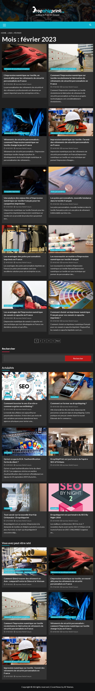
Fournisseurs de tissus (23, 569)
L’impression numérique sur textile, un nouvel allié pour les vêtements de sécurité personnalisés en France (24, 78)
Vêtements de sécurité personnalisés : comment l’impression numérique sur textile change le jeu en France (22, 142)
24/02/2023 (9, 262)
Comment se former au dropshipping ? (68, 403)
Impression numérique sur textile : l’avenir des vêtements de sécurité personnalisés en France (70, 142)
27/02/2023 (9, 84)
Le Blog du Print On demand (47, 15)
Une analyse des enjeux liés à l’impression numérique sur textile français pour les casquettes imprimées (23, 201)
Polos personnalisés (58, 191)
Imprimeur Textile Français (23, 84)
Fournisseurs (9, 569)
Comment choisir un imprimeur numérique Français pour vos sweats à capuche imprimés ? (70, 315)
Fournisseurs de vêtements (14, 572)
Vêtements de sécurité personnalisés (17, 69)
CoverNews (56, 687)
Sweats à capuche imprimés (14, 306)
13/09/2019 (9, 465)
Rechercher (8, 348)
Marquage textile (30, 572)
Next (58, 341)
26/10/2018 (55, 521)
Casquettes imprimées (12, 191)
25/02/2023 (9, 207)
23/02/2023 (9, 318)
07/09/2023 (9, 584)
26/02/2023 (9, 148)
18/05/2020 (55, 406)
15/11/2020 (9, 409)
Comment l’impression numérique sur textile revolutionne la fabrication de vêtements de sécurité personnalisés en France (23, 626)
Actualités (8, 397)
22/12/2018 (55, 465)
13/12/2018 (9, 521)
